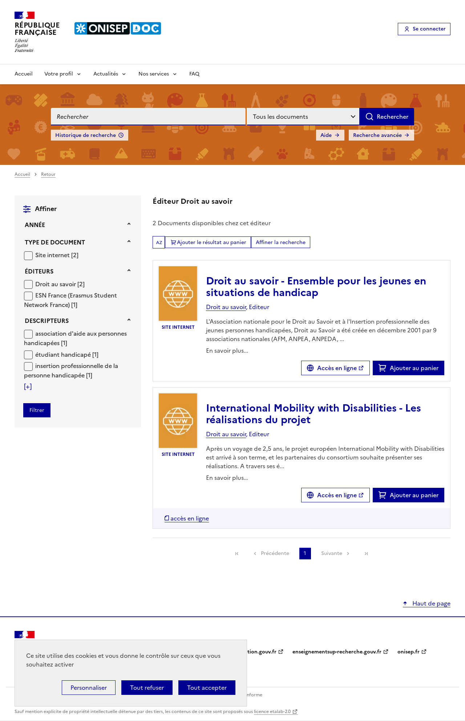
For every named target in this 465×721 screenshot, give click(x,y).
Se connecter (429, 29)
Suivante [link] (331, 553)
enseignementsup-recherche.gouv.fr (336, 652)
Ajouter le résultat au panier (211, 242)
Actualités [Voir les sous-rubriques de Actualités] (105, 74)
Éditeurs (39, 271)
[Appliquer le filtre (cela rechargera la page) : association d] (75, 338)
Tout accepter (207, 687)
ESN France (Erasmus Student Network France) (70, 300)
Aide (326, 135)
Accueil (24, 74)
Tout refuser (147, 687)
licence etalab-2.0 (272, 711)
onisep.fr (408, 652)
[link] (237, 553)
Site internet (53, 255)
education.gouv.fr (254, 652)
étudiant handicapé (63, 354)
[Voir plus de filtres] (28, 386)
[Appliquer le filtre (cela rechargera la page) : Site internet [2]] (56, 255)
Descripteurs (47, 320)
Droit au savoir (56, 284)
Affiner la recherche (281, 242)
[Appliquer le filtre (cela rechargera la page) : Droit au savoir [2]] (60, 284)
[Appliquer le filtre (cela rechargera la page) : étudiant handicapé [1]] (66, 354)
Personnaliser (88, 687)
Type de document (55, 242)
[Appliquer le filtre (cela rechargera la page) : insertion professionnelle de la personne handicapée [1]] (71, 370)
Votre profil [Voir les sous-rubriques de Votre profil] (58, 74)
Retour (48, 174)
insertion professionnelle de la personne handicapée (71, 370)
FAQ (194, 74)
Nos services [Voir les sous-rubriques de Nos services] (153, 74)
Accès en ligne (337, 368)
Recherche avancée (377, 135)
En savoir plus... (227, 350)
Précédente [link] (275, 553)
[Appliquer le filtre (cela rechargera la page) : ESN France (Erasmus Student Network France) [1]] (70, 299)
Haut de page (430, 603)
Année (35, 224)
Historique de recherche (85, 135)
